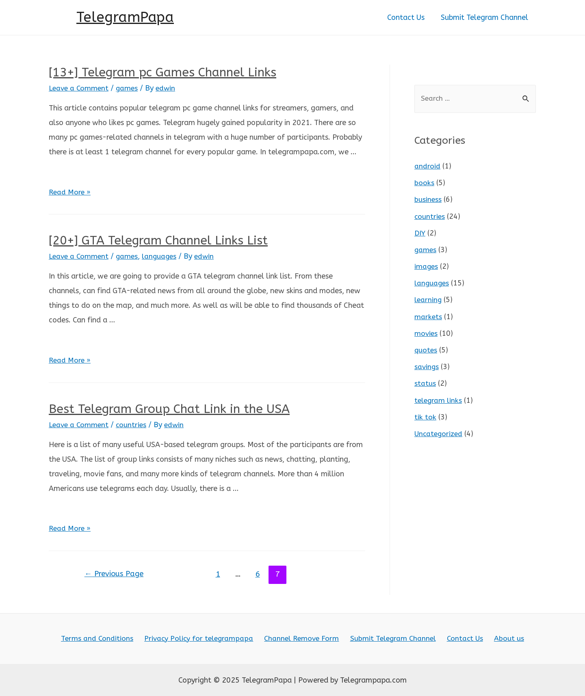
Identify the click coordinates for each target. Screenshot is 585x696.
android (427, 166)
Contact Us (408, 17)
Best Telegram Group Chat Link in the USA (169, 408)
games (129, 88)
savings (427, 363)
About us (504, 637)
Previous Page (116, 573)
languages (163, 256)
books (424, 183)
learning (428, 298)
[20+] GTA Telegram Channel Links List (158, 240)
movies (426, 330)
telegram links (438, 396)
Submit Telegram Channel (485, 17)
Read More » (70, 192)
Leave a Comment (80, 88)
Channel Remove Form (303, 637)
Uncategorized (439, 429)
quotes (426, 347)
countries (134, 423)
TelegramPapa (125, 17)
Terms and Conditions (103, 637)
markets (428, 314)
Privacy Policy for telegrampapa (202, 637)
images (426, 265)
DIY (420, 232)
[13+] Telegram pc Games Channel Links (162, 72)
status (425, 380)
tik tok (425, 413)
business (428, 199)
